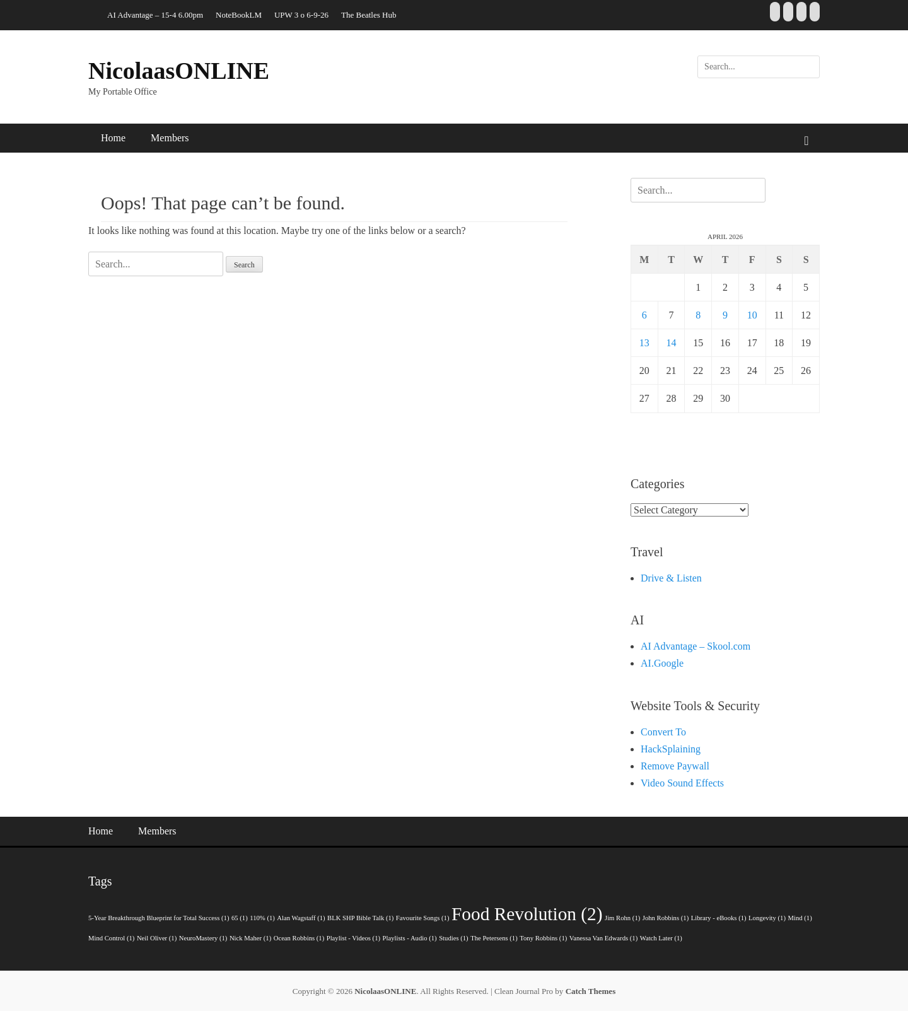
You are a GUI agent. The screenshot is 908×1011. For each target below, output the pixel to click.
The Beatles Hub (368, 15)
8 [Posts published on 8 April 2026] (698, 315)
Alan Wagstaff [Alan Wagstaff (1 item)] (301, 918)
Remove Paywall (675, 766)
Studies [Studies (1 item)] (453, 938)
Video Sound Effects (682, 783)
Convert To (663, 732)
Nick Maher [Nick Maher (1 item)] (250, 938)
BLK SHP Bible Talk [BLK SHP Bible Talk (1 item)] (360, 918)
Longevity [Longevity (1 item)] (767, 918)
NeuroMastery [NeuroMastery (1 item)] (203, 938)
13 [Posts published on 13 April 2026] (644, 342)
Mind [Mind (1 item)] (800, 918)
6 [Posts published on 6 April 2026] (644, 315)
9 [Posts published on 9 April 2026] (725, 315)
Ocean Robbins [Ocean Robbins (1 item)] (299, 938)
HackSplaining (671, 749)
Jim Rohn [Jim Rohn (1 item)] (622, 918)
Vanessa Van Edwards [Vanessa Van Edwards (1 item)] (603, 938)
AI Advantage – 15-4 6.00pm (155, 15)
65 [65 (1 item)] (239, 918)
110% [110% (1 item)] (262, 918)
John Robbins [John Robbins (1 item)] (666, 918)
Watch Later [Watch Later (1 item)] (661, 938)
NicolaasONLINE (178, 70)
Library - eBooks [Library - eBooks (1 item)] (719, 918)
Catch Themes (591, 991)
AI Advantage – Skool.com (695, 646)
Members (170, 137)
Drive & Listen (671, 578)
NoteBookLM (239, 15)
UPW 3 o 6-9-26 (301, 15)
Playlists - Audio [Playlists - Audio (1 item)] (410, 938)
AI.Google (662, 663)
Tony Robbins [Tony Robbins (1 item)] (543, 938)
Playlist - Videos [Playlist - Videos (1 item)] (353, 938)
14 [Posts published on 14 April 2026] (671, 342)
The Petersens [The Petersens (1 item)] (494, 938)
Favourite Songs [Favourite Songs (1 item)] (423, 918)
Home (113, 137)
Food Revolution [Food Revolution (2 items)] (527, 914)
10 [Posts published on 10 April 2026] (752, 315)
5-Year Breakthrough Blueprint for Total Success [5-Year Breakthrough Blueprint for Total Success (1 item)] (159, 918)
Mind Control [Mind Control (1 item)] (111, 938)
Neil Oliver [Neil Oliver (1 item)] (157, 938)
